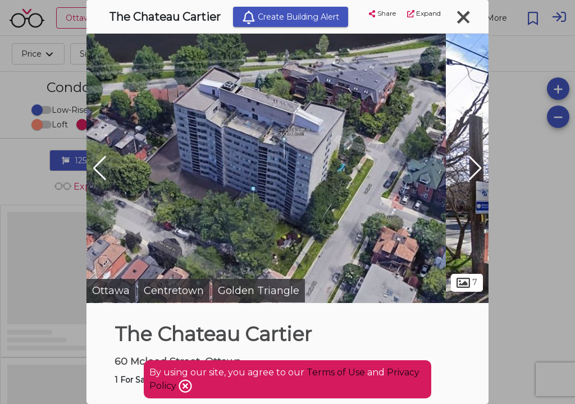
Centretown (174, 290)
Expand (424, 13)
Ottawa (111, 290)
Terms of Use (336, 372)
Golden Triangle (258, 290)
